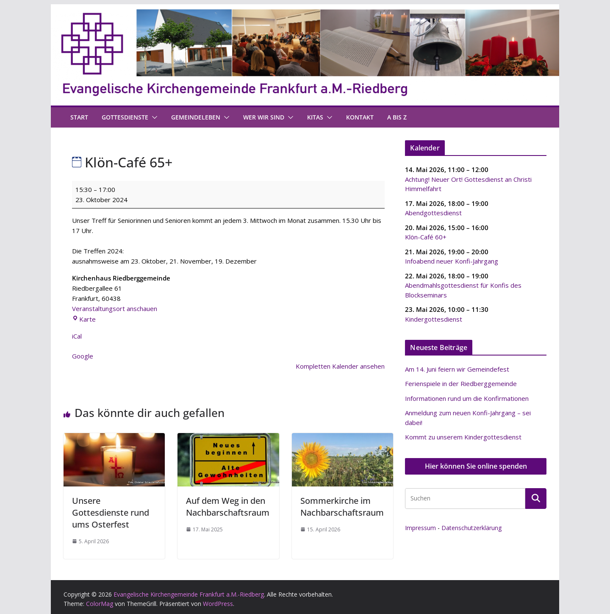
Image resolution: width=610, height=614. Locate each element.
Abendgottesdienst (433, 212)
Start (79, 117)
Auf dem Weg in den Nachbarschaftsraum (227, 506)
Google (82, 356)
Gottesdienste (125, 117)
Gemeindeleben (195, 117)
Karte (84, 319)
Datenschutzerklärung (471, 528)
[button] (153, 117)
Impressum (420, 528)
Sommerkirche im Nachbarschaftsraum (342, 506)
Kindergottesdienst (433, 318)
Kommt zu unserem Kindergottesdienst (463, 437)
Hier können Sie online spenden (476, 466)
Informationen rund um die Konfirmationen (467, 398)
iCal (77, 336)
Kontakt (360, 117)
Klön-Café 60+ (425, 237)
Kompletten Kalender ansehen (340, 366)
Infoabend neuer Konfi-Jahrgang (451, 261)
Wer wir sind (263, 117)
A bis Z (397, 117)
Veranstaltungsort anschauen (114, 308)
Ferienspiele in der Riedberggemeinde (461, 383)
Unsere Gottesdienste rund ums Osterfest (110, 512)
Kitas (315, 117)
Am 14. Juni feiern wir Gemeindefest (457, 369)
